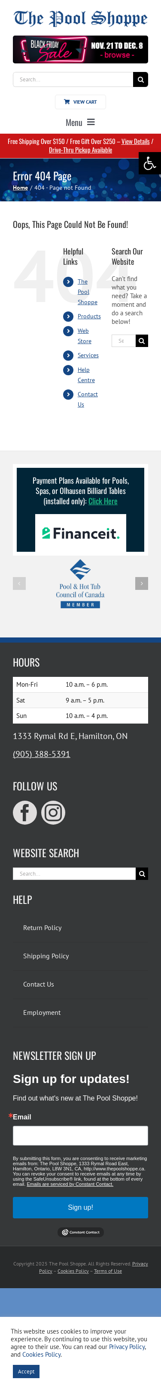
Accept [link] (26, 1371)
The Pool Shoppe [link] (87, 292)
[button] (19, 583)
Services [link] (88, 355)
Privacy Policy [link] (127, 1347)
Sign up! (80, 1207)
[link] (150, 163)
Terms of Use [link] (108, 1271)
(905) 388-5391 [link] (41, 754)
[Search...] (73, 79)
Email (22, 1117)
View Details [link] (136, 141)
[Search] (140, 79)
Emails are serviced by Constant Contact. (70, 1184)
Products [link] (89, 316)
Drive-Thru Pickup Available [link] (80, 149)
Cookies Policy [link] (73, 1271)
